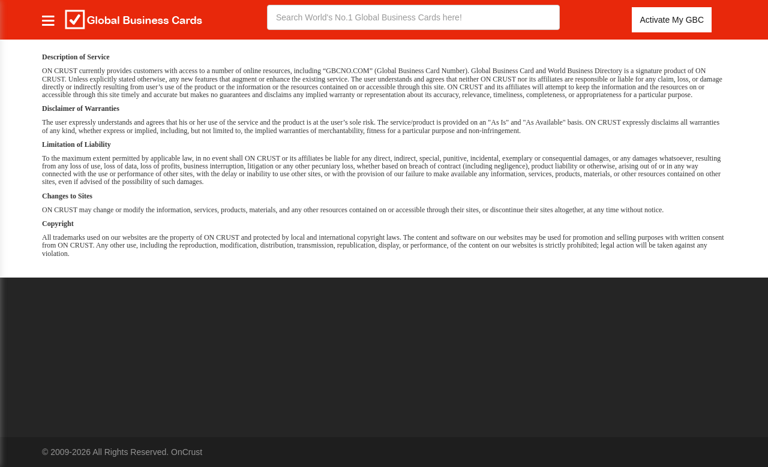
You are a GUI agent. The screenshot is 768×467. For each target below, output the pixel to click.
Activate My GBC (672, 20)
